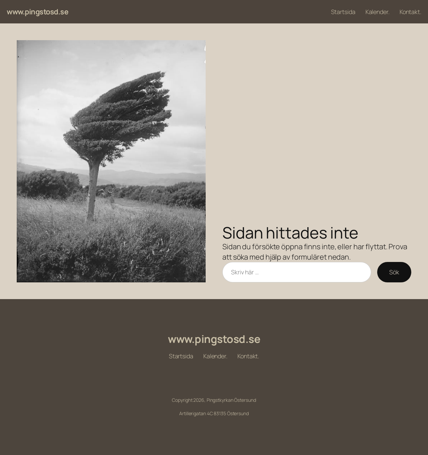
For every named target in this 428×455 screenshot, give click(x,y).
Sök (394, 272)
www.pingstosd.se (37, 12)
